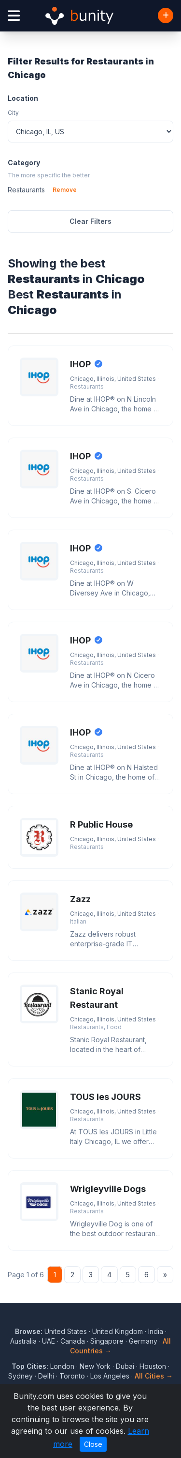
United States (65, 1331)
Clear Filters (90, 221)
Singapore (107, 1341)
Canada (72, 1341)
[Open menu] (14, 15)
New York (95, 1366)
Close (93, 1444)
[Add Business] (165, 15)
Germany (143, 1341)
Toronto (72, 1376)
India (155, 1331)
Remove (65, 189)
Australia (23, 1341)
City (13, 112)
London (62, 1366)
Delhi (46, 1376)
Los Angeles (109, 1376)
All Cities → (154, 1376)
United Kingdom (117, 1331)
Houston (152, 1366)
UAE (48, 1341)
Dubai (125, 1366)
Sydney (20, 1376)
